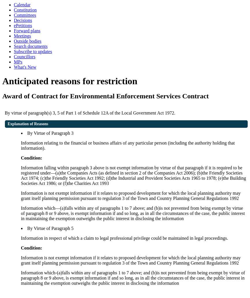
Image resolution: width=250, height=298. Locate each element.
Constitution (25, 10)
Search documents (31, 46)
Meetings (22, 35)
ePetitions (23, 25)
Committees (25, 15)
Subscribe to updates (33, 51)
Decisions (23, 20)
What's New (25, 67)
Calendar (22, 4)
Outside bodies (28, 41)
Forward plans (27, 30)
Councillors (24, 56)
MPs (18, 61)
